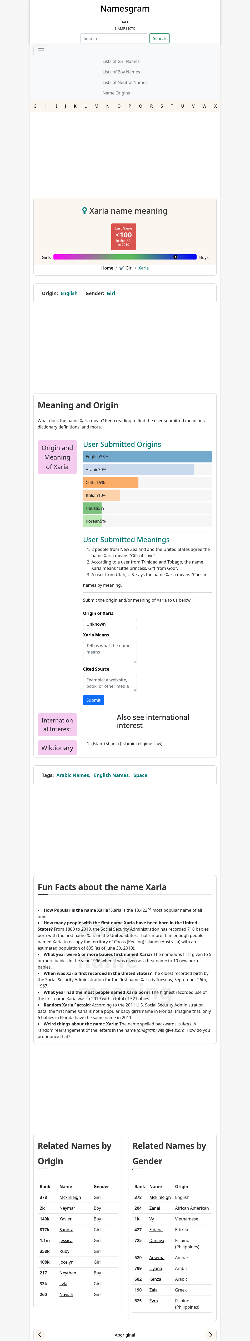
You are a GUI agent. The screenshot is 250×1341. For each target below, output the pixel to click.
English (69, 293)
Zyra (153, 1301)
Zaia (153, 1290)
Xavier (65, 1219)
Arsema (156, 1257)
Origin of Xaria (98, 613)
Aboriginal (125, 1335)
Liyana (155, 1268)
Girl (111, 293)
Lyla (63, 1284)
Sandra (66, 1230)
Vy (151, 1219)
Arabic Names (72, 775)
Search (159, 38)
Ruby (64, 1251)
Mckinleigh (70, 1197)
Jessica (66, 1240)
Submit (94, 700)
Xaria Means (96, 635)
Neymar (67, 1208)
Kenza (155, 1279)
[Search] (113, 38)
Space (140, 775)
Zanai (154, 1208)
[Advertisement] (125, 153)
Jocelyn (66, 1262)
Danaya (156, 1240)
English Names (111, 775)
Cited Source (96, 669)
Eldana (156, 1230)
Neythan (67, 1273)
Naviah (66, 1294)
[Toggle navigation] (40, 51)
